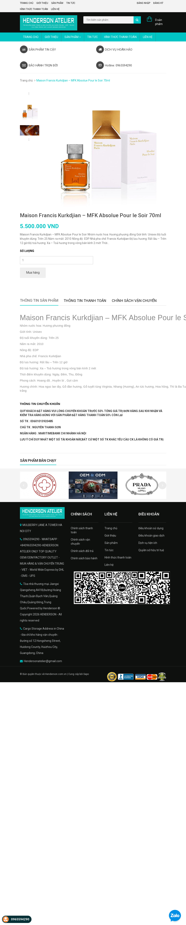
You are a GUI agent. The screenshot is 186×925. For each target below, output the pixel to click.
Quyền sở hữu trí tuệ (151, 550)
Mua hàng (33, 272)
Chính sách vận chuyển (80, 541)
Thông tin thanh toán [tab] (85, 300)
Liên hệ (55, 9)
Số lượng (27, 251)
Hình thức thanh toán (34, 9)
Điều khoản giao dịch (151, 535)
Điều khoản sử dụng (150, 528)
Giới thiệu (42, 3)
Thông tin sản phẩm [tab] (39, 300)
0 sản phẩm (159, 22)
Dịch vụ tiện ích (147, 542)
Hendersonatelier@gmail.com (43, 661)
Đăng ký (158, 3)
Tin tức (70, 3)
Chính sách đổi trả (82, 551)
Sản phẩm (57, 3)
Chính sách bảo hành (84, 558)
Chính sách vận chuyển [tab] (134, 300)
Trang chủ (26, 3)
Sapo (86, 674)
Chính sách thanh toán (82, 530)
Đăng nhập (143, 3)
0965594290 (20, 919)
